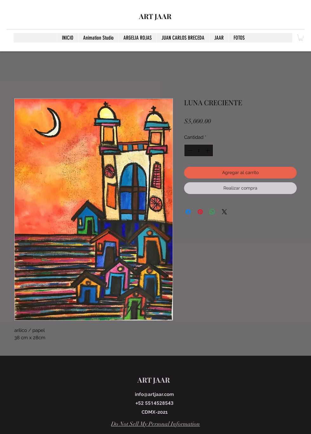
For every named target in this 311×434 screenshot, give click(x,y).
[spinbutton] (199, 150)
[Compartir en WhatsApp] (212, 212)
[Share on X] (224, 212)
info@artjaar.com (154, 394)
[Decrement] (189, 150)
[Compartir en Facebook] (188, 212)
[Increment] (208, 150)
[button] (301, 38)
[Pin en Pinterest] (200, 212)
